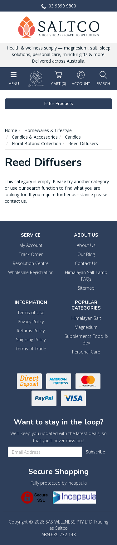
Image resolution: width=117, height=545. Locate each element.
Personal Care (86, 352)
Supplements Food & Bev (86, 339)
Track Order (31, 254)
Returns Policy (31, 331)
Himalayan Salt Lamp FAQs (86, 275)
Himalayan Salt (86, 318)
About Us (86, 245)
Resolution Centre (31, 263)
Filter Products (58, 104)
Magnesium (86, 327)
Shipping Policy (31, 340)
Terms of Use (30, 312)
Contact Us (86, 263)
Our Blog (86, 254)
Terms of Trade (31, 349)
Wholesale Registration (31, 272)
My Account (30, 245)
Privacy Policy (31, 322)
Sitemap (86, 288)
